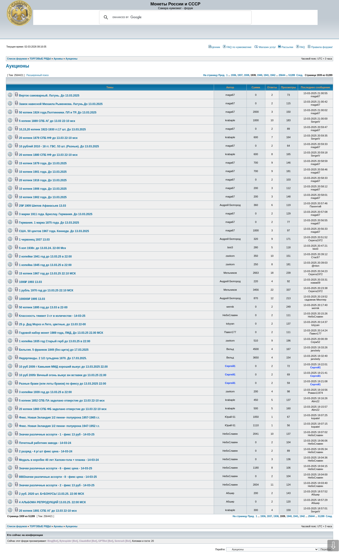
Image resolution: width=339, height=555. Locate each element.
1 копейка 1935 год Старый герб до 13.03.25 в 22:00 (54, 341)
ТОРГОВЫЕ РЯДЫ (40, 526)
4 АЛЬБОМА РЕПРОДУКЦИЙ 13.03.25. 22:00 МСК (52, 502)
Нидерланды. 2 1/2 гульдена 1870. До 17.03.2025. (53, 358)
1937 (239, 75)
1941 (266, 75)
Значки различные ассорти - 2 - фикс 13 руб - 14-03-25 (56, 485)
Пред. (221, 75)
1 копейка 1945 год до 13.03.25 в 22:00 (45, 265)
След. (299, 75)
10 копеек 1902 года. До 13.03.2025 (43, 197)
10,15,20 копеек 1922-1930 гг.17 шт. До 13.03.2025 (52, 129)
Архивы (58, 526)
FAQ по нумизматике (237, 47)
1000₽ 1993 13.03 (30, 282)
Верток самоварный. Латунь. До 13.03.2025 (49, 95)
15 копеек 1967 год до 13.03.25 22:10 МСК (47, 273)
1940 (259, 75)
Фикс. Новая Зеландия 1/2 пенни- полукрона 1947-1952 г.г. (59, 426)
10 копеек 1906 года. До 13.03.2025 (43, 188)
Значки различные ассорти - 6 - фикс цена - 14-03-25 (55, 468)
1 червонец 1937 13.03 (34, 239)
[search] (175, 17)
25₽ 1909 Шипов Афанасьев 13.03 (42, 205)
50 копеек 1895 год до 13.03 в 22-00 (43, 307)
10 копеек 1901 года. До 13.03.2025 (43, 171)
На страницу (210, 75)
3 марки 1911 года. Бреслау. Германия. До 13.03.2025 (55, 214)
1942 (272, 75)
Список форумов (17, 526)
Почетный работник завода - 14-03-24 (45, 443)
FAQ (300, 47)
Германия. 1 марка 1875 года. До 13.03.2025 (49, 222)
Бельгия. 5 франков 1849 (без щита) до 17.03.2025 (54, 349)
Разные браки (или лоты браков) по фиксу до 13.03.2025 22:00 (62, 383)
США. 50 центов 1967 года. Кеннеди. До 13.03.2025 (54, 231)
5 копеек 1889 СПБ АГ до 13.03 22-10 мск (47, 121)
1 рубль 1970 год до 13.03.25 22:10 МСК (46, 290)
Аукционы (17, 65)
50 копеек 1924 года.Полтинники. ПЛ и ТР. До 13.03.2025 (58, 112)
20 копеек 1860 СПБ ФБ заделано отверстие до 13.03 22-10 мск (62, 409)
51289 (291, 75)
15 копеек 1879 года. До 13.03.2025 (43, 163)
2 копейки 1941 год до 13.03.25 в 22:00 (45, 256)
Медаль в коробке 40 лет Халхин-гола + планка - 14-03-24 (59, 460)
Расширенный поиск (37, 75)
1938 (246, 75)
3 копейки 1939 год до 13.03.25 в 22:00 (45, 392)
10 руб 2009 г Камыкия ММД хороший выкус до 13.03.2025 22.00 (63, 366)
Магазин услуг (265, 47)
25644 (282, 75)
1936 (233, 75)
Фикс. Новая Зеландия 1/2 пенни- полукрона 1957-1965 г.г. (59, 417)
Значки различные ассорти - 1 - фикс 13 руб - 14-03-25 (56, 434)
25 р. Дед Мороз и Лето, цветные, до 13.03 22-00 (52, 324)
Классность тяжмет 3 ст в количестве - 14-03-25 (52, 316)
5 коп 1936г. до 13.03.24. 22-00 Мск (42, 248)
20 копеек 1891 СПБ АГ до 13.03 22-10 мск (48, 510)
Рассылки (285, 47)
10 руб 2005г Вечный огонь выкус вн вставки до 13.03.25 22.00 (62, 375)
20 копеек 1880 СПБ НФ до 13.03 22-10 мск (48, 155)
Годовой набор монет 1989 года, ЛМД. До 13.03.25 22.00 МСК (61, 332)
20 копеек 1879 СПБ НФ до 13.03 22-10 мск (48, 138)
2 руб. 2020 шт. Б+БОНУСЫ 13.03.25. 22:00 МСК (51, 493)
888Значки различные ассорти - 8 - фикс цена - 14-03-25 (58, 477)
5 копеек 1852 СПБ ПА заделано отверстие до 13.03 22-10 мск (62, 400)
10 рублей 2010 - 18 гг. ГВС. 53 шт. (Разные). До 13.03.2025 (59, 146)
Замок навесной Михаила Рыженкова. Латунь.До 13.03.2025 (61, 104)
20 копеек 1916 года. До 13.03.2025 (43, 180)
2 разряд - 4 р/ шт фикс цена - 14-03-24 (45, 451)
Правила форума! (320, 47)
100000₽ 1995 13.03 (32, 299)
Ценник (214, 47)
